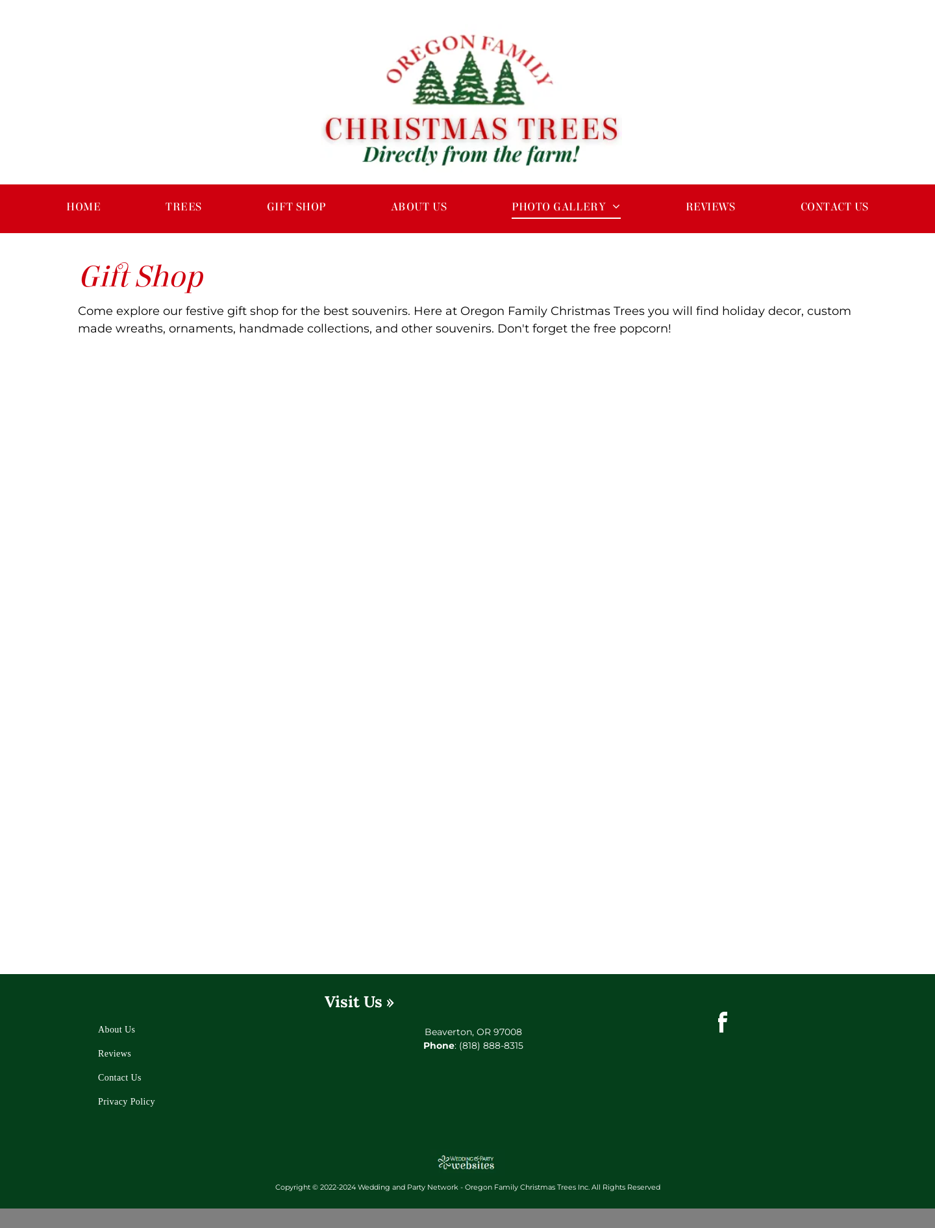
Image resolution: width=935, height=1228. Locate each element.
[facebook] (722, 1024)
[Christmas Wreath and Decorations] (371, 855)
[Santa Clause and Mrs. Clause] (371, 664)
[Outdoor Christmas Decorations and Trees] (180, 664)
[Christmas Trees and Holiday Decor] (180, 855)
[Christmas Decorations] (563, 664)
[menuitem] (83, 206)
